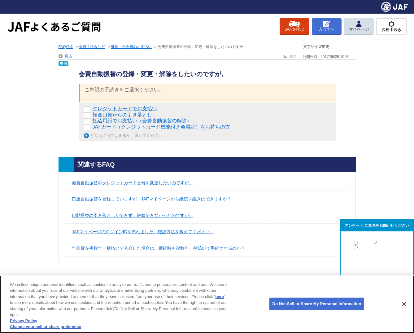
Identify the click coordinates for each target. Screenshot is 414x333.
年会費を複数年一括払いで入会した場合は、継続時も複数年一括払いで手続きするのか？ (158, 248)
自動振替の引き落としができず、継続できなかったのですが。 (132, 215)
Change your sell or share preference (45, 326)
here (220, 296)
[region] (207, 304)
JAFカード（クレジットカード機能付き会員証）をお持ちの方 (161, 126)
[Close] (404, 304)
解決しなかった (377, 264)
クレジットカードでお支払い (125, 108)
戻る (68, 56)
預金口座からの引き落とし (122, 114)
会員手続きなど (92, 47)
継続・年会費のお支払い (131, 47)
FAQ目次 (66, 47)
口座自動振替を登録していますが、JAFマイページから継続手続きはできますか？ (151, 198)
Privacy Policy (23, 320)
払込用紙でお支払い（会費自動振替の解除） (142, 120)
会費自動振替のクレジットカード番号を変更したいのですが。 (132, 182)
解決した (377, 244)
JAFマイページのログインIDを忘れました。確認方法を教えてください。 (143, 231)
